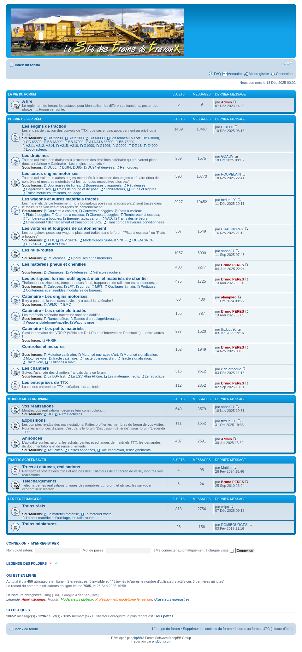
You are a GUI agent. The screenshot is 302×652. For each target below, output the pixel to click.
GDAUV (227, 156)
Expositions (34, 420)
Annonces (32, 438)
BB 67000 (75, 142)
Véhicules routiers (107, 272)
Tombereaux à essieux (141, 214)
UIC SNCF (34, 244)
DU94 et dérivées (100, 167)
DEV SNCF (68, 240)
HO (50, 414)
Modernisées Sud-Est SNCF (105, 240)
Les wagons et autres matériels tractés (60, 199)
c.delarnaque (231, 369)
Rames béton (57, 318)
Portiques (148, 286)
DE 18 (137, 145)
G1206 (105, 145)
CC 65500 (34, 142)
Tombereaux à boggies (43, 218)
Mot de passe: (93, 550)
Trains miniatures (39, 524)
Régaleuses (136, 185)
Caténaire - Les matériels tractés (54, 310)
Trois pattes (164, 616)
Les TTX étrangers (25, 499)
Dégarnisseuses (38, 189)
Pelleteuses (56, 258)
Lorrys (84, 286)
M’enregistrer (259, 74)
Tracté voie (34, 362)
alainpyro (229, 297)
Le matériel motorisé (63, 514)
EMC (67, 304)
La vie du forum (22, 94)
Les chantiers (35, 368)
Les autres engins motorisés (50, 173)
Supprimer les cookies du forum (207, 629)
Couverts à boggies (98, 211)
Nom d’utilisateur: (19, 550)
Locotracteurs (36, 149)
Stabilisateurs (114, 189)
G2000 (121, 145)
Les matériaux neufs (123, 376)
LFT (71, 286)
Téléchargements (39, 481)
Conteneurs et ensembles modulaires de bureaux (64, 290)
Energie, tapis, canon (83, 218)
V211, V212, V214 (40, 145)
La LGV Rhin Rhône (86, 376)
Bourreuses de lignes (63, 185)
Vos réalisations (38, 406)
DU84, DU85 (72, 167)
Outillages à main (121, 286)
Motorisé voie (36, 358)
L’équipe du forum (166, 629)
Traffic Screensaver (27, 460)
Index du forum (27, 65)
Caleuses (54, 286)
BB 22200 (54, 138)
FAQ (217, 74)
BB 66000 (54, 142)
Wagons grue (84, 322)
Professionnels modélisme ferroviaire (123, 599)
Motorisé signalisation (140, 354)
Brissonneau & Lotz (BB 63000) (134, 138)
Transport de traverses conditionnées (135, 222)
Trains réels (33, 506)
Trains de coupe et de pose (77, 189)
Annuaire (235, 74)
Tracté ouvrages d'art (99, 358)
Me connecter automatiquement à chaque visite (195, 550)
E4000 (152, 145)
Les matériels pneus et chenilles (54, 264)
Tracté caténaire (64, 358)
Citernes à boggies (104, 214)
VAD (108, 218)
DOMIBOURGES (234, 525)
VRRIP (51, 340)
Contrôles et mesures (43, 346)
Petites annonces (81, 450)
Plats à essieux (130, 211)
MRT (99, 286)
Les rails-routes (37, 250)
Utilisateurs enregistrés (171, 599)
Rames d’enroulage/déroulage (97, 318)
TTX (50, 240)
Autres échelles (70, 414)
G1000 (89, 145)
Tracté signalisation (136, 358)
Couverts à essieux (62, 211)
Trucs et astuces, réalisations (51, 466)
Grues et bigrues (143, 189)
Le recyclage (154, 376)
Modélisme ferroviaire (29, 399)
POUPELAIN (231, 174)
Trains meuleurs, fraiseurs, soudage (53, 193)
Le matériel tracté (98, 514)
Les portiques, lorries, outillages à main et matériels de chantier (85, 278)
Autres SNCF (58, 244)
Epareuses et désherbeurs (91, 258)
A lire (27, 101)
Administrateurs (34, 599)
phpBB (137, 638)
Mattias (226, 468)
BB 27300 (76, 138)
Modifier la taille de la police (288, 63)
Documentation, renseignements (126, 450)
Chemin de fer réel (25, 119)
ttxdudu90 (228, 200)
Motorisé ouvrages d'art (100, 354)
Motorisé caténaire (61, 354)
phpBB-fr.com (161, 641)
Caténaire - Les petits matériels (53, 328)
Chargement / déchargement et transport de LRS (63, 222)
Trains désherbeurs (132, 218)
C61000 (227, 127)
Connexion (284, 74)
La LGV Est (56, 376)
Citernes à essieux (69, 214)
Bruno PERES (232, 265)
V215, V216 (69, 145)
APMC (52, 304)
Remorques (129, 167)
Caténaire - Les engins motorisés (54, 296)
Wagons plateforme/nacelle (47, 322)
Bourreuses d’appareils (103, 185)
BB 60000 (96, 138)
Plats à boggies (38, 214)
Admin (226, 102)
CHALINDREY (232, 229)
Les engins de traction (44, 126)
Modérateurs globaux (77, 599)
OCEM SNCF (142, 240)
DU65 (51, 167)
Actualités (54, 450)
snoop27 (227, 251)
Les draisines (35, 155)
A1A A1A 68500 (101, 142)
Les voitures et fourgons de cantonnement (64, 228)
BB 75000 (126, 142)
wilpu (225, 507)
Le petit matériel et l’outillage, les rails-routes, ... (62, 518)
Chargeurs (55, 272)
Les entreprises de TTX (45, 382)
